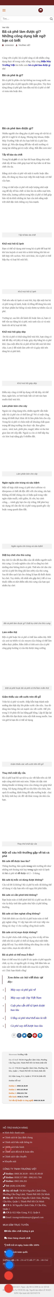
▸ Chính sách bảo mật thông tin (17, 1142)
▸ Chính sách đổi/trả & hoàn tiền (18, 1152)
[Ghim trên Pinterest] (34, 1035)
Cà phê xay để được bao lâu (27, 1025)
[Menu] (4, 10)
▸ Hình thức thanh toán (13, 1132)
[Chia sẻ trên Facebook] (19, 1035)
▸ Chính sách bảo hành (13, 1147)
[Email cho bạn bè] (29, 1035)
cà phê (14, 159)
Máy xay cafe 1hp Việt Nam (26, 997)
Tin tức (5, 27)
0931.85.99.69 (22, 1090)
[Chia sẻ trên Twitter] (24, 1035)
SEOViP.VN (35, 1293)
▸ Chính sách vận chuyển (15, 1156)
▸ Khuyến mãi (9, 1161)
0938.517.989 (20, 1177)
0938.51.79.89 (22, 1097)
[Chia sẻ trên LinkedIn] (40, 1035)
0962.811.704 (22, 1093)
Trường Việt (24, 45)
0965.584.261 (20, 1181)
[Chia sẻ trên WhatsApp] (14, 1035)
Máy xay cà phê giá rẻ (23, 989)
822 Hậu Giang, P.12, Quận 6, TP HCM (27, 1076)
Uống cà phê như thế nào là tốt (29, 1017)
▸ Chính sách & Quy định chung (18, 1137)
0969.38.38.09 (22, 1086)
